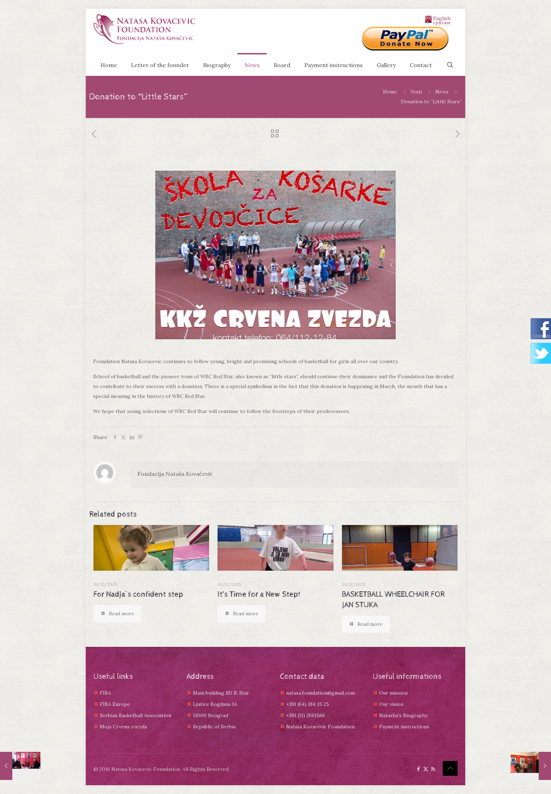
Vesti (416, 91)
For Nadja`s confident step (138, 594)
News (441, 91)
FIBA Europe (115, 704)
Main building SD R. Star (221, 693)
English (437, 18)
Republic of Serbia (214, 726)
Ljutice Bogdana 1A (215, 704)
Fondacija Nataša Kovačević (175, 473)
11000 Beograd (210, 715)
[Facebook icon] (418, 769)
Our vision (391, 704)
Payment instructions (404, 726)
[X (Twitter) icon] (425, 769)
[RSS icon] (433, 769)
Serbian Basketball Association (135, 715)
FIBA (105, 693)
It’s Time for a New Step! (259, 594)
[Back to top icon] (450, 768)
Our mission (393, 693)
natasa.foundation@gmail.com (320, 693)
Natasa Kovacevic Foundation (320, 726)
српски (437, 22)
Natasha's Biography (403, 715)
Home (390, 91)
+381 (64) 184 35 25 (307, 704)
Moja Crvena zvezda (123, 726)
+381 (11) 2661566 (305, 715)
